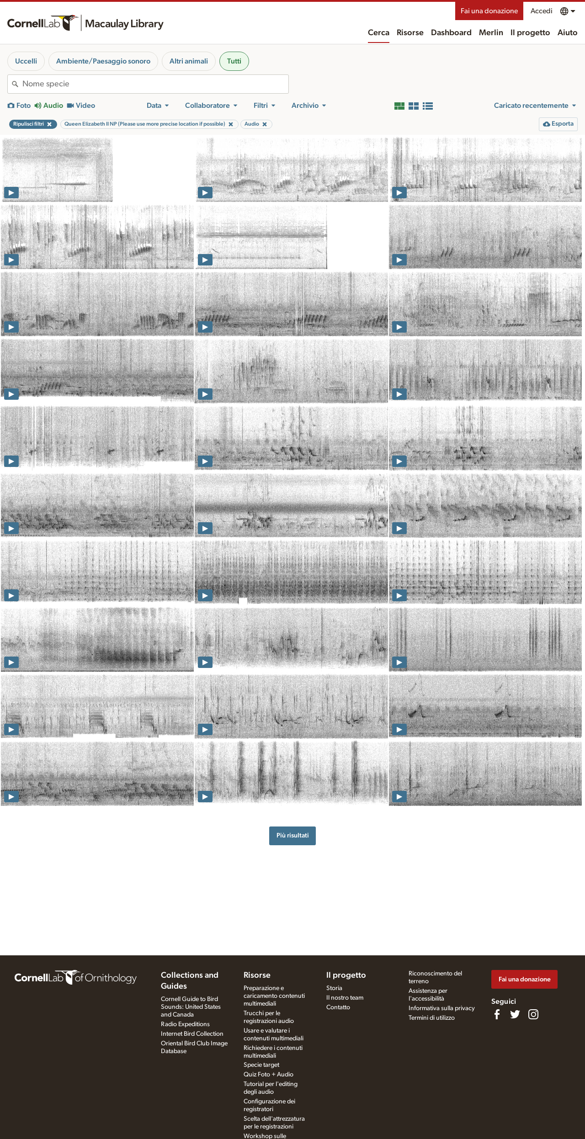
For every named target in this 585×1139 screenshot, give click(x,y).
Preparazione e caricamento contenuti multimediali (274, 996)
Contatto (338, 1007)
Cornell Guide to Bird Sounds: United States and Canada (191, 1007)
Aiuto (568, 33)
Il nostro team (344, 998)
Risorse (410, 33)
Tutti (234, 61)
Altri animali (189, 61)
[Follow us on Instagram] (533, 1014)
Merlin (491, 33)
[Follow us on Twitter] (515, 1014)
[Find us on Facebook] (496, 1014)
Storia (334, 988)
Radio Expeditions (185, 1024)
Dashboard (451, 33)
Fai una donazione (489, 11)
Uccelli (26, 61)
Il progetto (530, 33)
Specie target (261, 1065)
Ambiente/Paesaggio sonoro (103, 61)
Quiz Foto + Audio (268, 1074)
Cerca (378, 33)
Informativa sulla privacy (442, 1008)
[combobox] (155, 84)
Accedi (542, 11)
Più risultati (293, 835)
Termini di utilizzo (432, 1018)
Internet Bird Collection (192, 1034)
